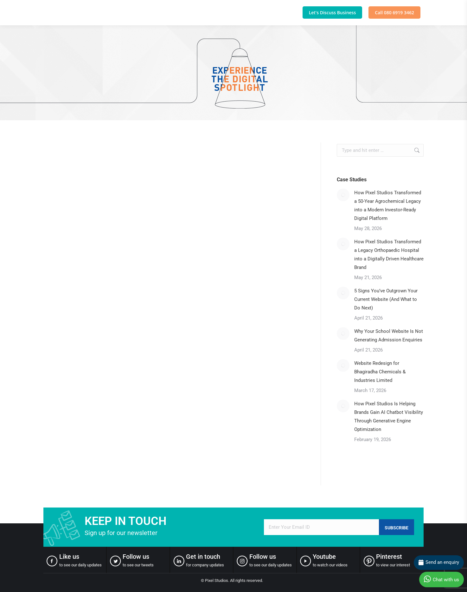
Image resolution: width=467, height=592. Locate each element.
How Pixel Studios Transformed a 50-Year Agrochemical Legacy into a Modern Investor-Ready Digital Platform (387, 205)
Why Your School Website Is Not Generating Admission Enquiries (388, 335)
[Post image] (343, 195)
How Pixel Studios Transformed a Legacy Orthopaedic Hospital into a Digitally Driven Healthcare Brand (389, 254)
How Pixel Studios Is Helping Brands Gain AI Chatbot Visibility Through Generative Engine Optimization (388, 416)
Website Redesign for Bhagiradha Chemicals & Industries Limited (380, 371)
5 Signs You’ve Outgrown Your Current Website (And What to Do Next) (386, 299)
